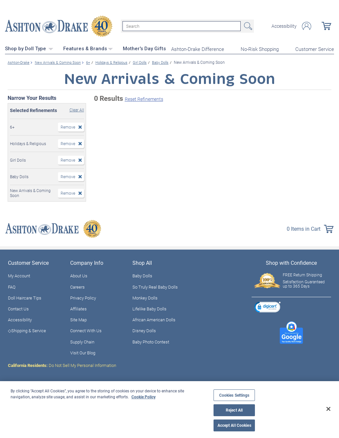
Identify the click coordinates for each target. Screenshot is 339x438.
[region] (169, 409)
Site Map (78, 319)
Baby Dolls (142, 275)
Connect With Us (86, 330)
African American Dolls (153, 319)
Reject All (234, 410)
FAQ (12, 286)
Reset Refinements (144, 98)
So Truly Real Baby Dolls (155, 286)
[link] (267, 306)
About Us (78, 275)
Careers (77, 286)
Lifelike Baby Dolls (149, 308)
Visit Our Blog (82, 352)
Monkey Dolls (145, 297)
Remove (68, 126)
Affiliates (78, 308)
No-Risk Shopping (260, 48)
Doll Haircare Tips (24, 297)
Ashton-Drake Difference (197, 48)
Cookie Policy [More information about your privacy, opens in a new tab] (143, 396)
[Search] (181, 26)
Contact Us (18, 308)
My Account (19, 275)
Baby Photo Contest (150, 341)
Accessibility (284, 25)
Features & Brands (88, 48)
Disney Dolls (144, 330)
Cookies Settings (234, 395)
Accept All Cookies (234, 425)
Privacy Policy (83, 297)
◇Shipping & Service (27, 330)
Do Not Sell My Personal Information (62, 364)
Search (247, 26)
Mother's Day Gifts (144, 48)
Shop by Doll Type (29, 48)
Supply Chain (82, 341)
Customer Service (314, 48)
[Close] (328, 409)
